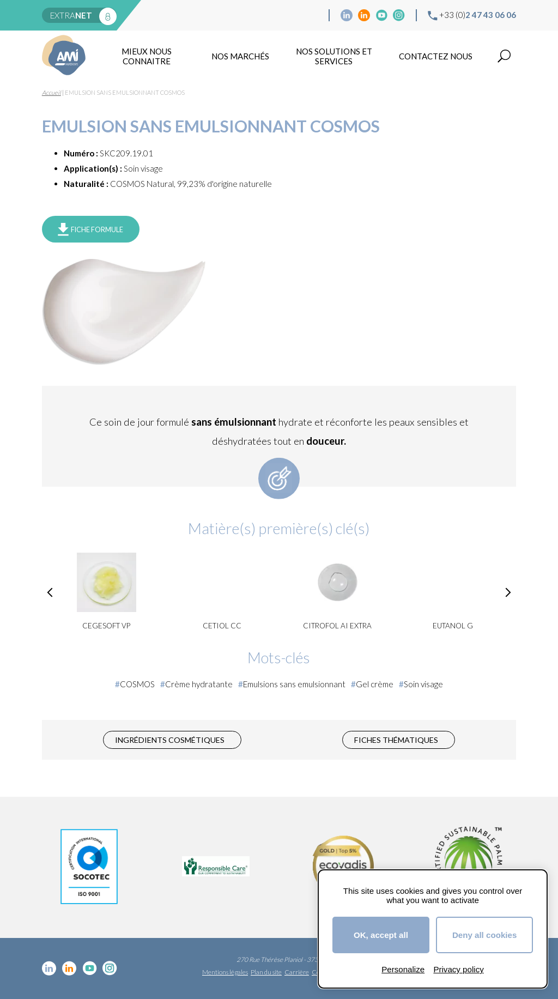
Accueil (51, 92)
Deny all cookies (484, 935)
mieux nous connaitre (147, 56)
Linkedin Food (364, 15)
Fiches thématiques (396, 739)
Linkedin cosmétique (347, 15)
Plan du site (266, 972)
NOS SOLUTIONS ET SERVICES (334, 56)
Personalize (402, 969)
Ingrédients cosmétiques (170, 739)
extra (71, 15)
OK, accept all (381, 935)
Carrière (296, 972)
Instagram (399, 15)
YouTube (381, 15)
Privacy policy (458, 969)
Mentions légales (225, 972)
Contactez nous (435, 56)
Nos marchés (240, 56)
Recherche (504, 56)
